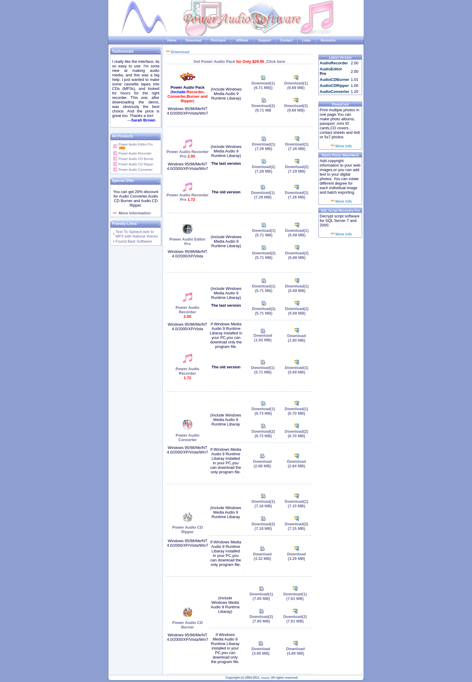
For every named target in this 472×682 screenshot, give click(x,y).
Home (172, 40)
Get (197, 61)
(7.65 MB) (261, 621)
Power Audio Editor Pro (136, 144)
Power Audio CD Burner (136, 159)
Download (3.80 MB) (260, 651)
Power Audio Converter (136, 169)
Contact (286, 40)
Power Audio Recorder (135, 153)
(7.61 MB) (295, 598)
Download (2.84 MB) (296, 463)
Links (306, 40)
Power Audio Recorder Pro (187, 153)
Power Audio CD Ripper (136, 164)
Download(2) (296, 105)
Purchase (218, 40)
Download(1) (263, 85)
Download (194, 40)
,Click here (275, 61)
